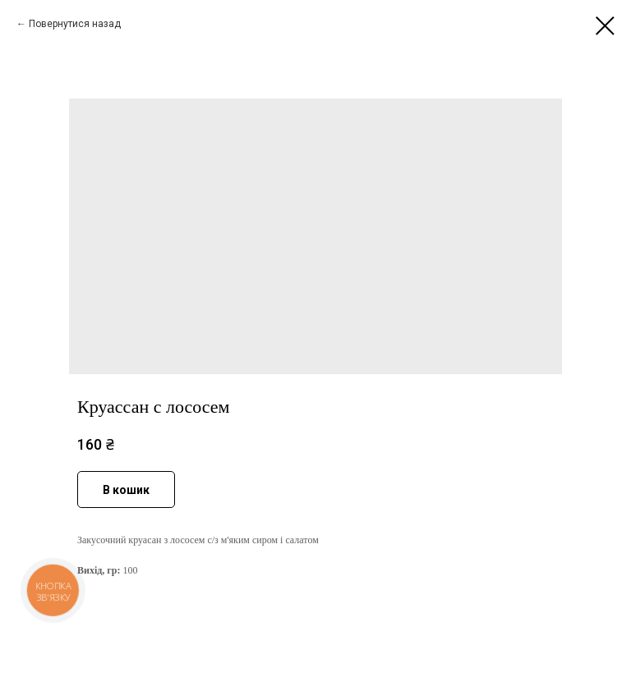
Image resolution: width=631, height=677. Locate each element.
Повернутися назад (75, 24)
